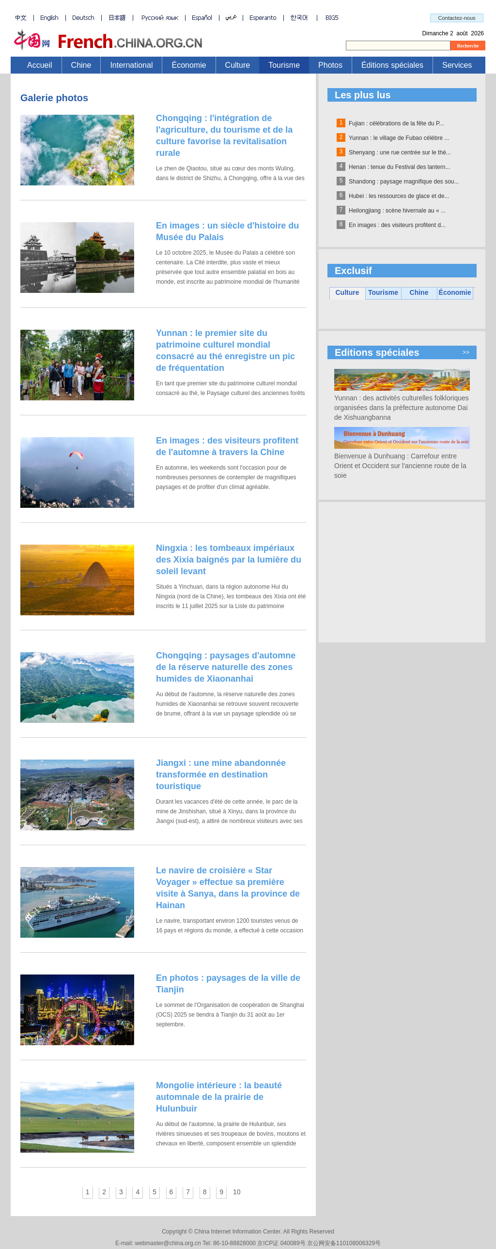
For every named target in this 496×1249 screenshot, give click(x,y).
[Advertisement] (402, 572)
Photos (330, 65)
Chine (81, 65)
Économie (188, 65)
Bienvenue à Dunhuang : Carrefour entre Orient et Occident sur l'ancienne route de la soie (400, 465)
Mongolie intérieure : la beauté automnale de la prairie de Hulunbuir (219, 1097)
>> (466, 352)
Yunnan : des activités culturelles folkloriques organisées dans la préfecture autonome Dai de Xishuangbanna (401, 407)
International (131, 65)
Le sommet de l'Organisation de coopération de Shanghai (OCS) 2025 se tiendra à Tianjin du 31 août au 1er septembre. (230, 1015)
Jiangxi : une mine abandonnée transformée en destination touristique (221, 774)
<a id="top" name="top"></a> (248, 31)
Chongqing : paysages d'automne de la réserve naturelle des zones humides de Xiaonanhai (225, 667)
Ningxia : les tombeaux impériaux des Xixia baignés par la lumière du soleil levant (228, 559)
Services (457, 65)
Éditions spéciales (392, 65)
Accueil (39, 65)
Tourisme (284, 65)
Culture (237, 65)
